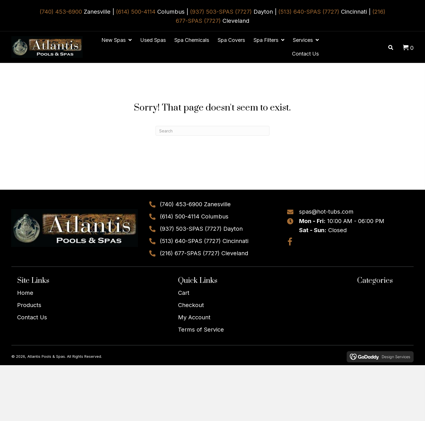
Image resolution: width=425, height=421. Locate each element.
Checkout (191, 305)
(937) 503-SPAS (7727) (221, 11)
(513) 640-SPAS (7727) (308, 11)
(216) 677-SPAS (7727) (190, 253)
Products (29, 305)
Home (25, 292)
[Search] (212, 131)
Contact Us (32, 317)
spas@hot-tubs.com (326, 211)
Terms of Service (201, 329)
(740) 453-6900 (61, 11)
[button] (290, 242)
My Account (194, 317)
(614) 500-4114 (136, 11)
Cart (183, 292)
